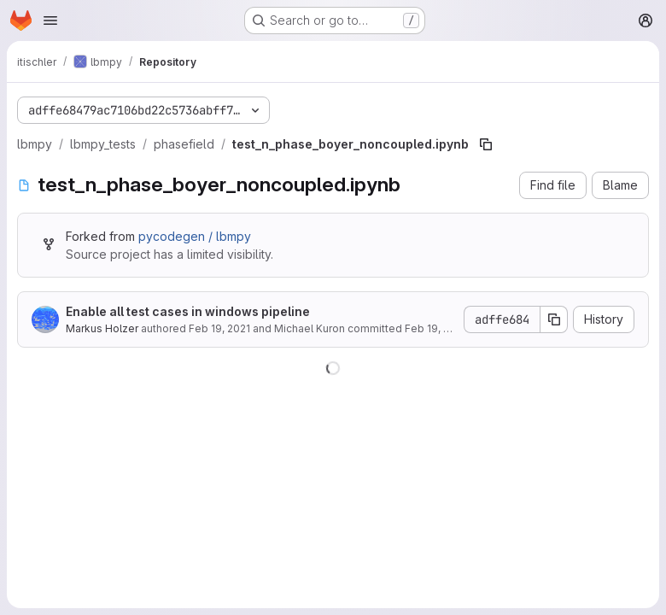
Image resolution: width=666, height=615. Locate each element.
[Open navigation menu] (50, 20)
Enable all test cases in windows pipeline (188, 311)
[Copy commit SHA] (554, 319)
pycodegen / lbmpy (194, 236)
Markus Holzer (102, 328)
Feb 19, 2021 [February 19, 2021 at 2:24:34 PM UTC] (219, 328)
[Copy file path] (486, 144)
